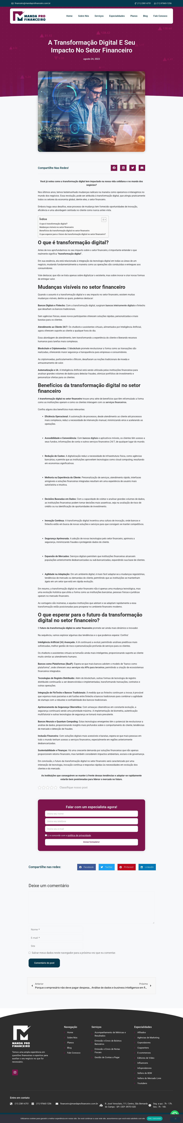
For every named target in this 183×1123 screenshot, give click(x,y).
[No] (175, 1119)
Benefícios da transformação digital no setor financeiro (64, 230)
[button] (114, 168)
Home (69, 16)
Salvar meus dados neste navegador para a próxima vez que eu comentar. (74, 952)
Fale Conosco (160, 16)
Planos (133, 16)
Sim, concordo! (154, 1118)
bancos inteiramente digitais (120, 305)
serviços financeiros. (116, 402)
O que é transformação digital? (53, 224)
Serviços (99, 16)
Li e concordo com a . (69, 835)
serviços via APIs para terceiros (88, 667)
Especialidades (117, 16)
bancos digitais (90, 438)
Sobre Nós (83, 16)
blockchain (74, 348)
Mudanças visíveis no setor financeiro (56, 227)
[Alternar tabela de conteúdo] (102, 219)
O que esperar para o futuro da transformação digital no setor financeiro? (72, 234)
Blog (145, 16)
